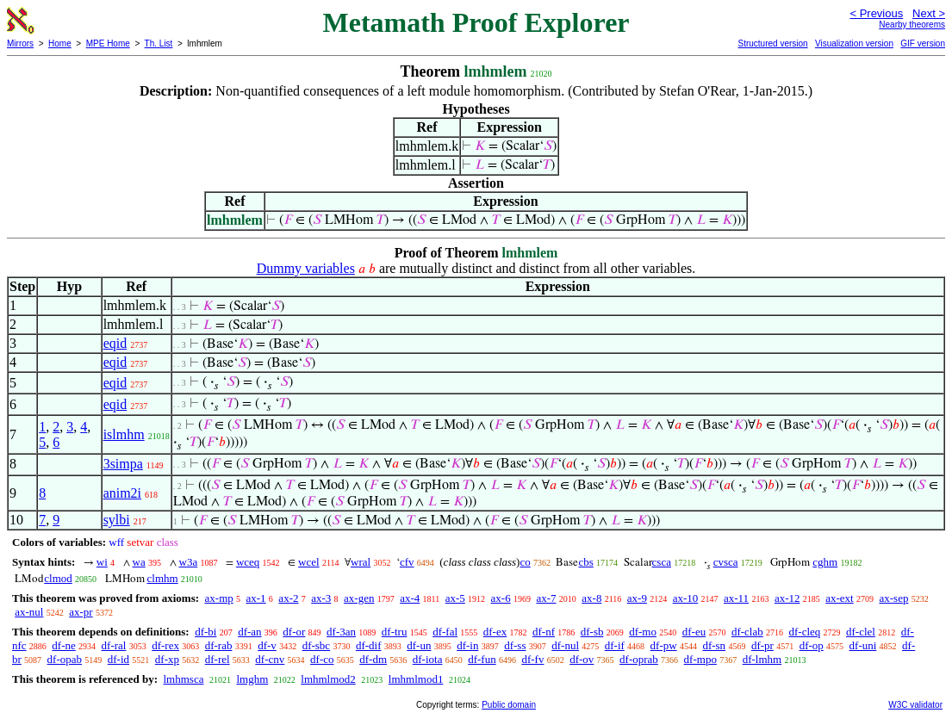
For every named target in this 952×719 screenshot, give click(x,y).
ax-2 (288, 598)
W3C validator (915, 705)
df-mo (642, 631)
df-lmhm (762, 659)
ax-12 (787, 598)
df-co (321, 659)
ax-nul (29, 611)
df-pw (663, 645)
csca (661, 561)
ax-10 (686, 598)
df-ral (114, 645)
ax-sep (893, 598)
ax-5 (455, 598)
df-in (467, 645)
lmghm (252, 679)
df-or (294, 631)
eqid (115, 343)
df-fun (482, 659)
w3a (188, 561)
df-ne (63, 645)
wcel (309, 561)
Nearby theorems (912, 24)
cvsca (725, 561)
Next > (928, 13)
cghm (824, 561)
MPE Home (108, 43)
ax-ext (839, 598)
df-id (118, 659)
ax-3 (321, 598)
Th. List (159, 43)
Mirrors (20, 43)
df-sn (713, 645)
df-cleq (804, 631)
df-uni (863, 645)
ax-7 (546, 598)
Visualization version (854, 43)
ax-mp (219, 598)
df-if (615, 645)
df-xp (167, 659)
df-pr (762, 645)
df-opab (64, 659)
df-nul (565, 645)
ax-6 (501, 598)
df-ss (515, 645)
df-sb (592, 631)
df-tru (395, 631)
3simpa (123, 463)
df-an (249, 631)
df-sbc (316, 645)
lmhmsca (183, 679)
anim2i (122, 493)
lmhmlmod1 (416, 679)
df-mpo (700, 659)
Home (60, 43)
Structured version (772, 43)
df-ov (581, 659)
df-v (267, 645)
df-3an (341, 631)
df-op (812, 645)
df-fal (444, 631)
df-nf (543, 631)
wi (102, 561)
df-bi (205, 631)
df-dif (369, 645)
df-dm (373, 659)
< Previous (876, 13)
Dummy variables (306, 268)
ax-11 (736, 598)
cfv (407, 561)
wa (139, 561)
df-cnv (269, 659)
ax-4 (410, 598)
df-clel (860, 631)
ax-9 (637, 598)
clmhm (162, 578)
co (525, 561)
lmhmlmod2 (328, 679)
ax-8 (591, 598)
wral (360, 561)
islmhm (124, 434)
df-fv (532, 659)
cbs (585, 561)
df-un (419, 645)
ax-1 (256, 598)
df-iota (428, 659)
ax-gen (359, 598)
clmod (58, 578)
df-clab (747, 631)
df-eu (694, 631)
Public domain (509, 705)
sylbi (116, 519)
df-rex (165, 645)
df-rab (219, 645)
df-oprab (638, 659)
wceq (247, 561)
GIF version (922, 43)
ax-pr (80, 611)
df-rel (217, 659)
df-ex (495, 631)
